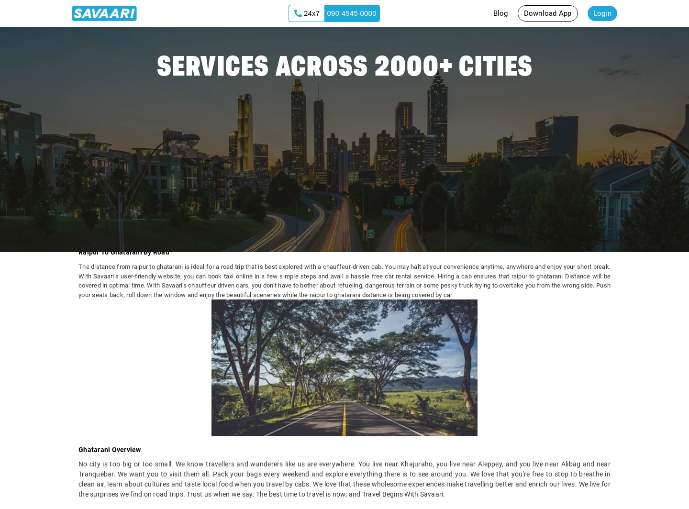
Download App (548, 13)
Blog (500, 13)
